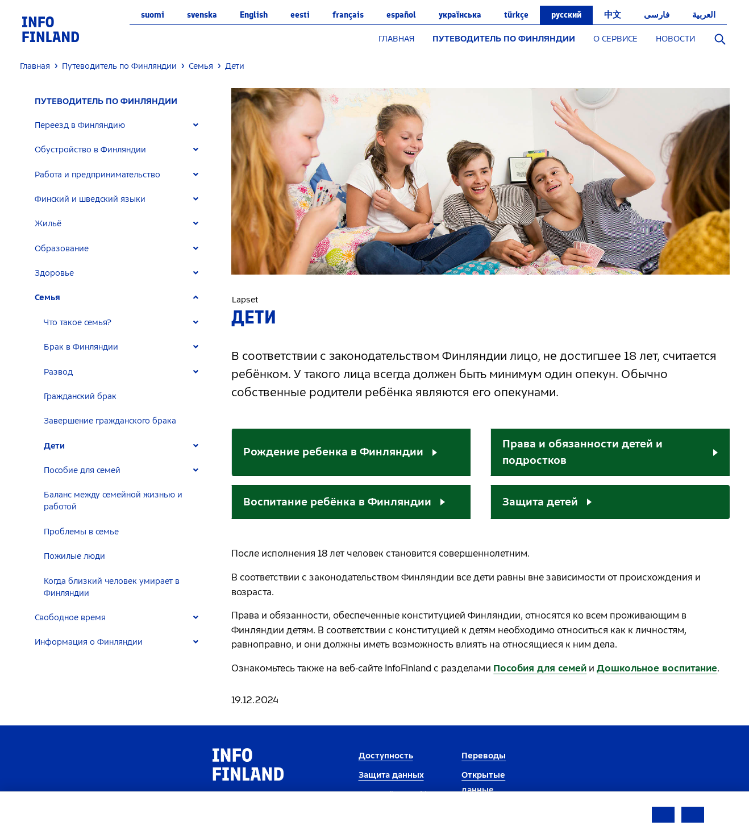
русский (566, 15)
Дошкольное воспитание (657, 668)
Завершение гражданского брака (110, 421)
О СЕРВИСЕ (615, 39)
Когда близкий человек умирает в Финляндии (112, 587)
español (401, 15)
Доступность (386, 756)
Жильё (48, 224)
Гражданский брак (80, 396)
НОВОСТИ (675, 39)
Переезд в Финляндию (80, 125)
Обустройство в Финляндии (90, 150)
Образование (62, 249)
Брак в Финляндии (81, 347)
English (254, 15)
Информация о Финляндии (89, 642)
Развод (58, 372)
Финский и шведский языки (90, 199)
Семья (47, 297)
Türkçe (516, 15)
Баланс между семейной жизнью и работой (113, 501)
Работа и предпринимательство (97, 175)
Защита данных (391, 775)
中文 (612, 15)
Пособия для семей (539, 668)
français (348, 15)
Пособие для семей (82, 470)
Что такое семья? (77, 322)
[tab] (121, 125)
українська (460, 15)
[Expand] (195, 125)
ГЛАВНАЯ (396, 39)
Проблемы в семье (81, 532)
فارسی (656, 15)
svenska (202, 15)
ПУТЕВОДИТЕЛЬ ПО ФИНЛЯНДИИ (503, 39)
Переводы (483, 756)
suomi (152, 15)
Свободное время (70, 618)
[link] (50, 28)
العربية (703, 15)
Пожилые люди (74, 556)
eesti (300, 15)
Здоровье (54, 273)
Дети (54, 446)
